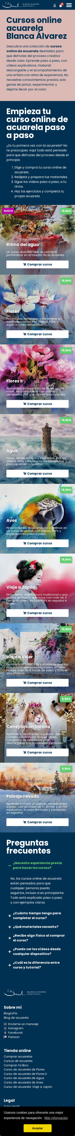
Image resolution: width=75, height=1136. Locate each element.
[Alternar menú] (69, 5)
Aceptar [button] (37, 1128)
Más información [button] (56, 1118)
